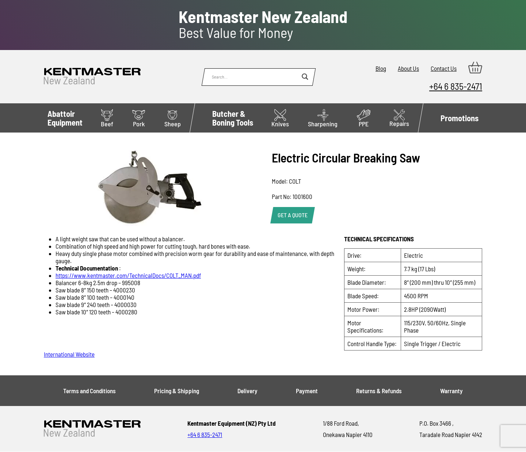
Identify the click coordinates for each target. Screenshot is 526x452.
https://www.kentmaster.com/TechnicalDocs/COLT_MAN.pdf (128, 275)
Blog (381, 68)
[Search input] (255, 77)
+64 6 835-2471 (455, 86)
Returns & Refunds (379, 390)
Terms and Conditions (89, 390)
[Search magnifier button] (305, 77)
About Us (408, 68)
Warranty (451, 390)
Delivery (247, 390)
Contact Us (444, 68)
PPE (363, 118)
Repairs (399, 118)
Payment (307, 390)
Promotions (460, 118)
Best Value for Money (263, 24)
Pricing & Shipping (176, 390)
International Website (69, 354)
